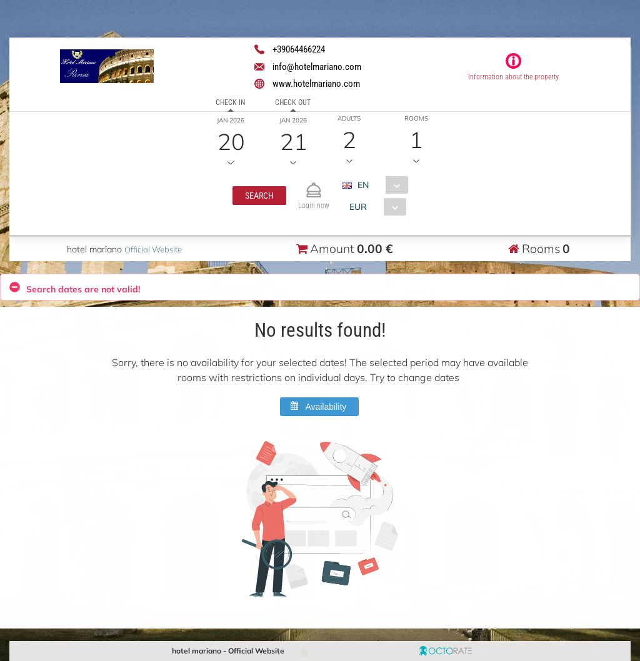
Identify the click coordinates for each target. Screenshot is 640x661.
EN (363, 185)
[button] (259, 195)
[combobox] (380, 185)
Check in (230, 102)
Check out (293, 102)
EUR (358, 206)
